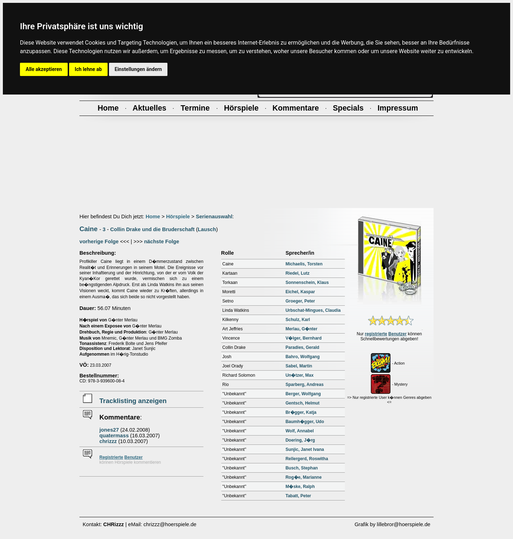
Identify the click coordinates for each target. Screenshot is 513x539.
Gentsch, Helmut (302, 403)
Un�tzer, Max (299, 375)
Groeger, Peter (300, 301)
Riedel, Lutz (297, 273)
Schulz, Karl (297, 319)
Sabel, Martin (298, 365)
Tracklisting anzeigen (133, 401)
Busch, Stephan (301, 468)
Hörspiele (178, 216)
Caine (88, 229)
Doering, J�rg (300, 440)
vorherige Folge (99, 241)
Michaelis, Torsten (303, 263)
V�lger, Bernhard (303, 338)
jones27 (109, 430)
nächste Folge (161, 241)
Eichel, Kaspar (300, 291)
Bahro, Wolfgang (302, 356)
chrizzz (108, 441)
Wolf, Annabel (299, 430)
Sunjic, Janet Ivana (304, 449)
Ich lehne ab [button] (88, 69)
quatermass (114, 435)
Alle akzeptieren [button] (44, 69)
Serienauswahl (214, 216)
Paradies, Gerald (302, 347)
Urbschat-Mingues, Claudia (313, 310)
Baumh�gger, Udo (304, 421)
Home (153, 216)
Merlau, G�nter (301, 328)
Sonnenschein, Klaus (306, 282)
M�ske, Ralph (300, 486)
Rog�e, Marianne (303, 477)
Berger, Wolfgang (303, 393)
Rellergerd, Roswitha (306, 458)
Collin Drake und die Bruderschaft (152, 229)
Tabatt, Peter (298, 495)
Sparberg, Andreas (304, 384)
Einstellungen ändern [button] (138, 69)
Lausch (207, 229)
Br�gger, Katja (300, 412)
